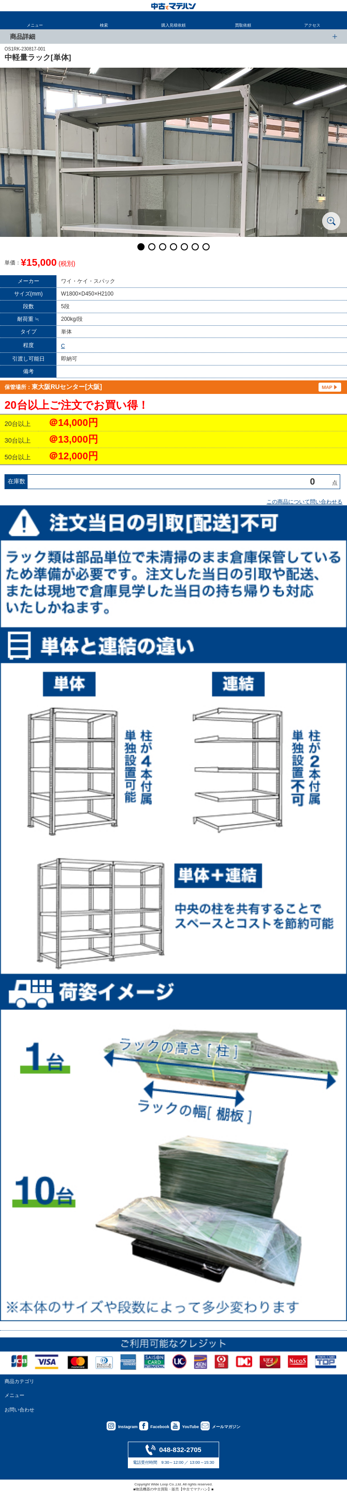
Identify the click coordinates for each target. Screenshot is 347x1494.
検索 (104, 25)
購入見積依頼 (173, 25)
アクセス (312, 25)
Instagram (127, 1427)
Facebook (159, 1427)
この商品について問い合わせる (304, 502)
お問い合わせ (19, 1409)
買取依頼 (243, 25)
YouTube (190, 1427)
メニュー (35, 25)
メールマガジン (226, 1427)
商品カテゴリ (19, 1381)
